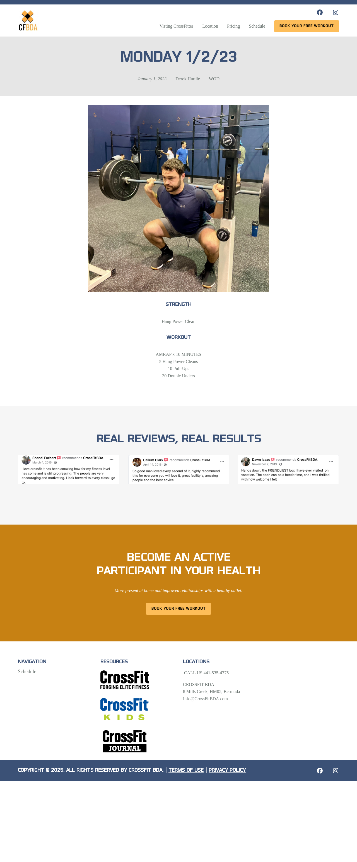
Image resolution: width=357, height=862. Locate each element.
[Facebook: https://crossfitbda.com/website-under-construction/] (319, 770)
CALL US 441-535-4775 (206, 672)
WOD (214, 78)
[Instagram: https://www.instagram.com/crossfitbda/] (335, 12)
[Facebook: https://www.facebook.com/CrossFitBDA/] (319, 12)
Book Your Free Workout (178, 608)
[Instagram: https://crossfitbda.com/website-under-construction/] (335, 770)
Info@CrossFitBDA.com (205, 698)
